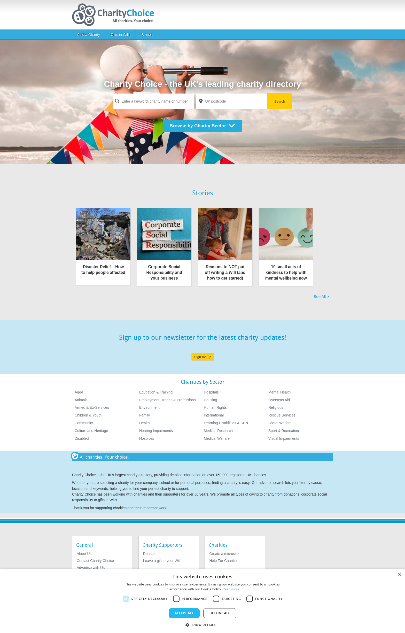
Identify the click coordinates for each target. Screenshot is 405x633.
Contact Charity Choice (95, 561)
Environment (149, 407)
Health (144, 423)
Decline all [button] (219, 613)
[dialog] (202, 601)
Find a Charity (88, 35)
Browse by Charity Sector (202, 126)
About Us (84, 554)
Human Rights (215, 407)
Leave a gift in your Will (162, 561)
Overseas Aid (279, 400)
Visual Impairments (283, 438)
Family (144, 415)
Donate (149, 554)
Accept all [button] (184, 613)
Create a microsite (224, 554)
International (214, 415)
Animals (81, 400)
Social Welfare (280, 423)
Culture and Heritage (91, 431)
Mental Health (279, 392)
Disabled (82, 438)
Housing (210, 400)
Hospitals (211, 392)
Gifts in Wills (120, 35)
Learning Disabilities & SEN (226, 423)
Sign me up (202, 357)
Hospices (146, 438)
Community (84, 423)
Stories (147, 35)
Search (279, 101)
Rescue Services (281, 415)
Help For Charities (223, 561)
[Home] (115, 14)
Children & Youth (88, 415)
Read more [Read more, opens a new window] (231, 589)
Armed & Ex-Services (92, 407)
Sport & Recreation (283, 431)
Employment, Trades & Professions (167, 400)
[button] (202, 624)
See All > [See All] (321, 296)
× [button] (399, 574)
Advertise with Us (91, 568)
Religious (275, 407)
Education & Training (156, 392)
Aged (79, 392)
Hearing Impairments (156, 431)
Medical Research (218, 431)
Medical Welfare (217, 438)
